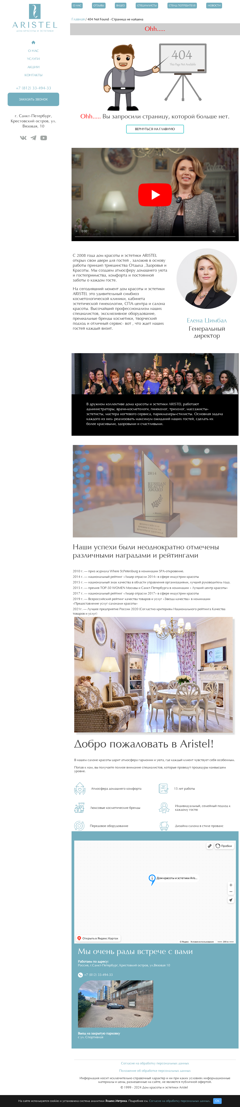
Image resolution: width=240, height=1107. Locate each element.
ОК (217, 1101)
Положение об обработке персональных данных (155, 1071)
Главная (78, 19)
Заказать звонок (33, 99)
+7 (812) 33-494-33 (33, 88)
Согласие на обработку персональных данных (155, 1063)
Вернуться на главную (155, 129)
